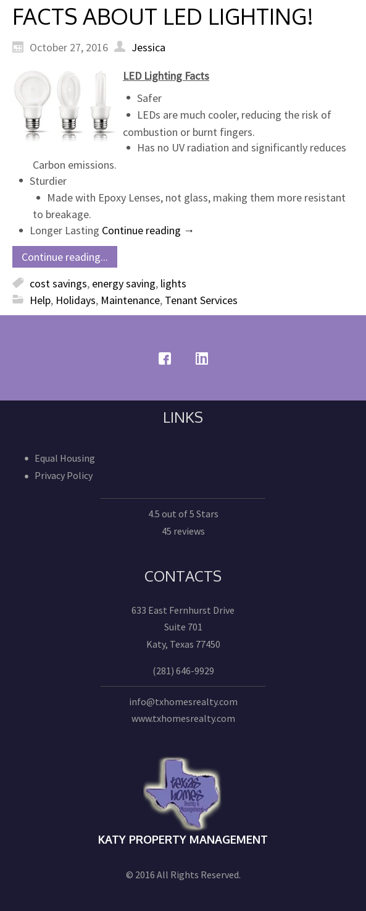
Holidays (76, 300)
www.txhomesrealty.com (183, 718)
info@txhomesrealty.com (183, 701)
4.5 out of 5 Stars (183, 513)
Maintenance (130, 300)
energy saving (124, 283)
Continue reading (148, 230)
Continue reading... (65, 257)
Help (40, 300)
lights (173, 283)
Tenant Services (201, 300)
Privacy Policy (64, 475)
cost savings (58, 283)
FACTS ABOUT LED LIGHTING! (163, 16)
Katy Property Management (183, 839)
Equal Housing (65, 458)
